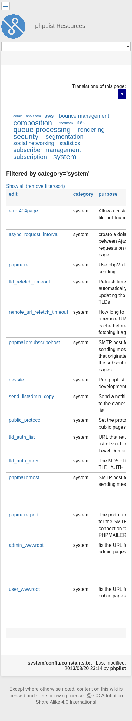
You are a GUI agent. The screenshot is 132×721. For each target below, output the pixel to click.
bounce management (84, 116)
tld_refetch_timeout (29, 281)
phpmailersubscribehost (34, 342)
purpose (107, 194)
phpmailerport (23, 514)
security (25, 136)
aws (49, 116)
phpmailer (19, 264)
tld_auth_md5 (23, 460)
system (64, 157)
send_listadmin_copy (31, 396)
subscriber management (47, 149)
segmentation (65, 136)
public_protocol (25, 420)
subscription (30, 156)
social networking (33, 143)
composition (32, 123)
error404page (23, 210)
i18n (81, 122)
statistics (70, 143)
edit (13, 194)
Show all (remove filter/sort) (35, 186)
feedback (66, 123)
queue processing (42, 129)
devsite (16, 379)
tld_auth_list (22, 437)
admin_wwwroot (26, 545)
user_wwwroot (24, 589)
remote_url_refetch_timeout (38, 312)
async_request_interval (34, 234)
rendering (91, 129)
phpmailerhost (24, 477)
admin (18, 116)
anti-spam (33, 116)
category (83, 194)
